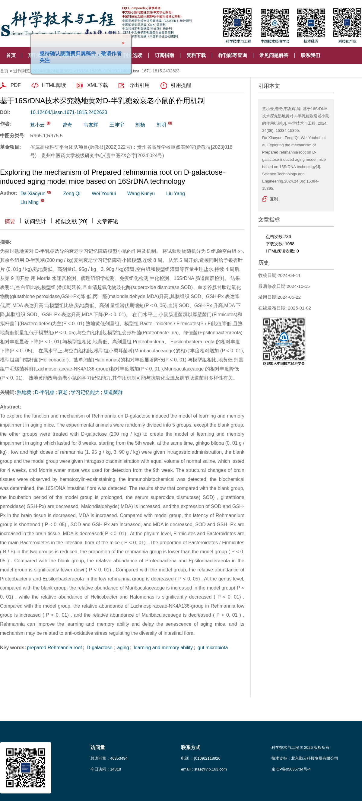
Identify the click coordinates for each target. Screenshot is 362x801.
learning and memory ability (162, 647)
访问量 (98, 747)
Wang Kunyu (141, 193)
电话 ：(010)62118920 (201, 758)
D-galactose (99, 647)
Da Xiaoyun (33, 193)
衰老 (63, 392)
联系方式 (190, 747)
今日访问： (106, 769)
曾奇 (67, 124)
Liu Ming (30, 202)
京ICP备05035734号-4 (291, 769)
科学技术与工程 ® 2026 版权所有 (300, 747)
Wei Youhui (104, 193)
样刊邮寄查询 (232, 55)
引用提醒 (181, 85)
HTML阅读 (54, 85)
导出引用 (139, 85)
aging (122, 647)
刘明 (161, 124)
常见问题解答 (273, 55)
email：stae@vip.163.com (204, 769)
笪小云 (37, 124)
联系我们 (310, 55)
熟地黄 (24, 392)
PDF (16, 85)
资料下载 (196, 55)
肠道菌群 (113, 392)
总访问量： (109, 758)
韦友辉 (91, 124)
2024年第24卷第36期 (52, 70)
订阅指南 (164, 55)
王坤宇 (117, 124)
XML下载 (97, 85)
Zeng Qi (71, 193)
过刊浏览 (21, 70)
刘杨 (140, 124)
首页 (11, 55)
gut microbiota (212, 647)
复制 (274, 198)
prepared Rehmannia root (54, 647)
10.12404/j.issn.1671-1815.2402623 (68, 112)
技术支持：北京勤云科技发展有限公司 (305, 758)
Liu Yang (175, 193)
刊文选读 (132, 55)
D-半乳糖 (45, 392)
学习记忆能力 (85, 392)
